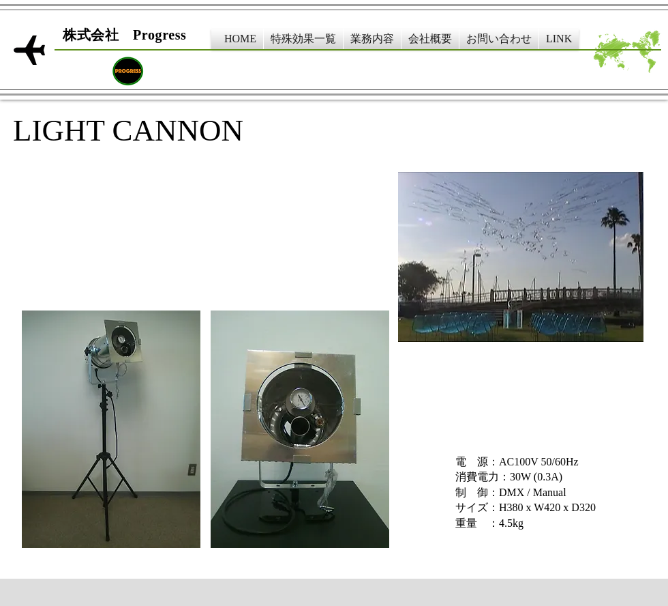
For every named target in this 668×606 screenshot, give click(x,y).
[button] (303, 39)
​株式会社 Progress (125, 34)
